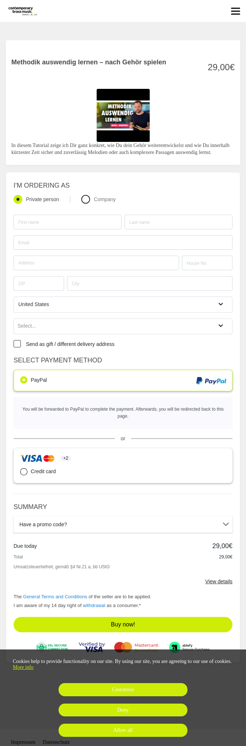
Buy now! (123, 624)
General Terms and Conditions (55, 596)
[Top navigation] (235, 11)
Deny (123, 710)
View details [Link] (218, 581)
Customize (123, 689)
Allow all (123, 730)
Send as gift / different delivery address (70, 344)
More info (23, 667)
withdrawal (94, 605)
